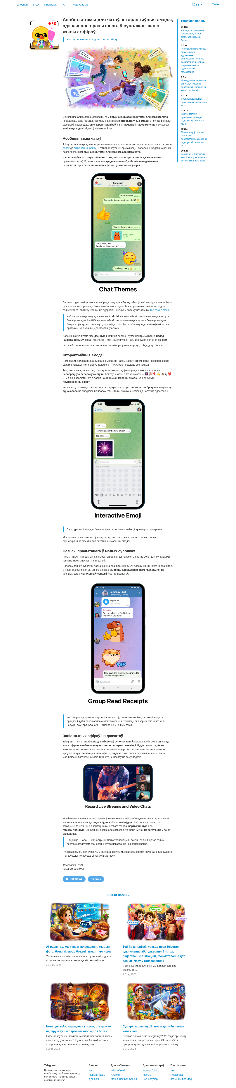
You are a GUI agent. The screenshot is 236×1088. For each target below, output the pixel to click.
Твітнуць (96, 879)
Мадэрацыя (80, 4)
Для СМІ (94, 1079)
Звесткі (93, 1065)
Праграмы (50, 4)
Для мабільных (121, 1065)
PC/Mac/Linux (151, 1070)
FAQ (36, 4)
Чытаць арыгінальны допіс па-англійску (92, 39)
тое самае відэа (159, 310)
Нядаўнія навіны (193, 20)
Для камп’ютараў (154, 1065)
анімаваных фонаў (85, 148)
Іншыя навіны (118, 895)
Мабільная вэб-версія (124, 1079)
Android (115, 1074)
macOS (147, 1074)
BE (197, 4)
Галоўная (22, 4)
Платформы (178, 1065)
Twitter (214, 4)
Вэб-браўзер (150, 1079)
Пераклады (177, 1074)
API (65, 4)
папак (66, 148)
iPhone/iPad (118, 1070)
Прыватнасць (97, 1074)
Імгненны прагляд (181, 1079)
